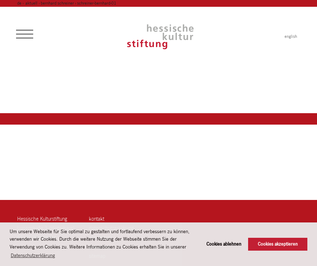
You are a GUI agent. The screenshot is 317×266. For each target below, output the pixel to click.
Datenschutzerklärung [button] (33, 255)
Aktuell (31, 3)
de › (21, 3)
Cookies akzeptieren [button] (278, 244)
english (291, 36)
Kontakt (96, 219)
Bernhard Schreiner (57, 3)
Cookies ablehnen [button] (223, 244)
